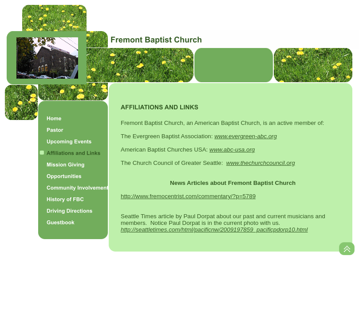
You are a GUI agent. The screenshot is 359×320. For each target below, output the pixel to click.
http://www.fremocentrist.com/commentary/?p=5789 (188, 196)
